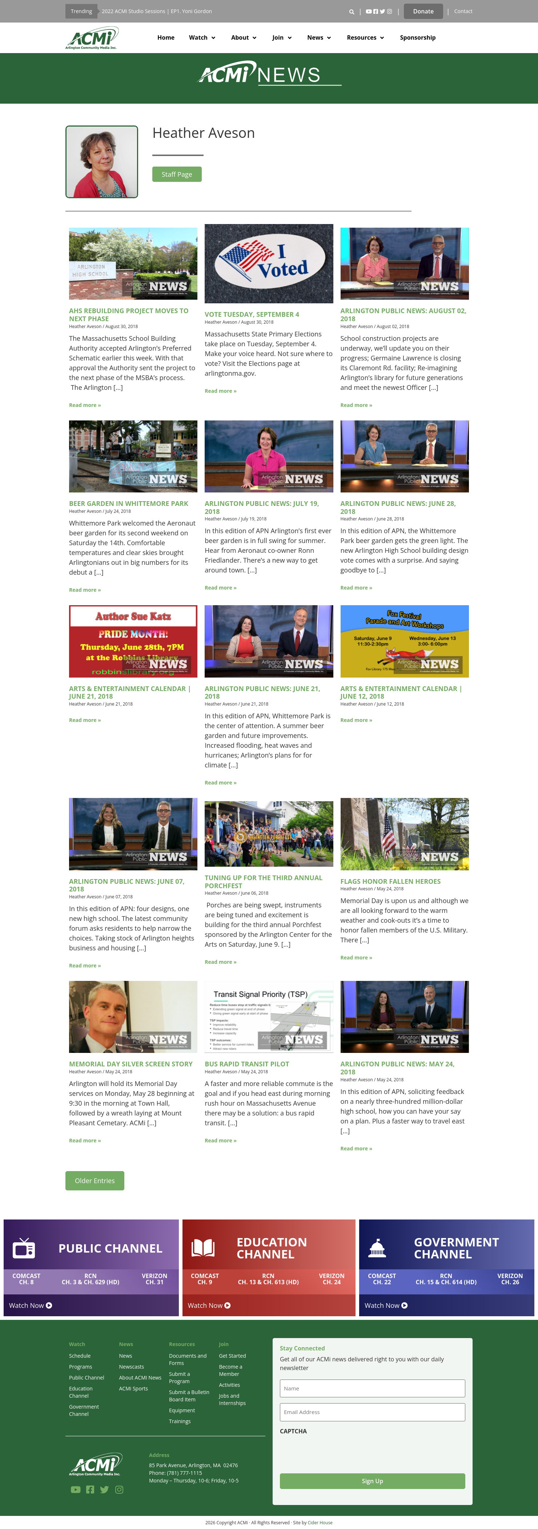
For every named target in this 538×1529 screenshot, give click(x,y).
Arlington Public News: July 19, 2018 (262, 507)
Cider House (320, 1521)
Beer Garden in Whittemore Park (128, 503)
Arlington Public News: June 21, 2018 (262, 692)
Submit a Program (179, 1377)
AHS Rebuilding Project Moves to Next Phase (129, 314)
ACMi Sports (133, 1388)
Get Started (232, 1355)
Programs (80, 1366)
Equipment (182, 1410)
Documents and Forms (188, 1359)
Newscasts (131, 1366)
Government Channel (84, 1410)
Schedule (80, 1355)
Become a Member (230, 1370)
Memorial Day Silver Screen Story (131, 1063)
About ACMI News (140, 1377)
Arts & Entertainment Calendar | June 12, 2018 (402, 692)
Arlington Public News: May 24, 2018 (398, 1067)
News (125, 1355)
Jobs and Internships (232, 1399)
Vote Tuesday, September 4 (252, 314)
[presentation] (335, 1450)
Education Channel (81, 1392)
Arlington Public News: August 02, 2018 (404, 314)
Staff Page (177, 174)
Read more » (85, 405)
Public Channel (86, 1377)
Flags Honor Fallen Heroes (391, 881)
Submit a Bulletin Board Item (189, 1396)
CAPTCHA (293, 1430)
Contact (463, 11)
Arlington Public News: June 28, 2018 (398, 507)
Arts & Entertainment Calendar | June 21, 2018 (130, 692)
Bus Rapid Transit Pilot (247, 1063)
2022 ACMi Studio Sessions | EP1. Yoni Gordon (157, 11)
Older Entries (95, 1180)
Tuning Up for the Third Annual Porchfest (263, 881)
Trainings (180, 1421)
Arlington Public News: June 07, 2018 (127, 885)
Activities (229, 1384)
